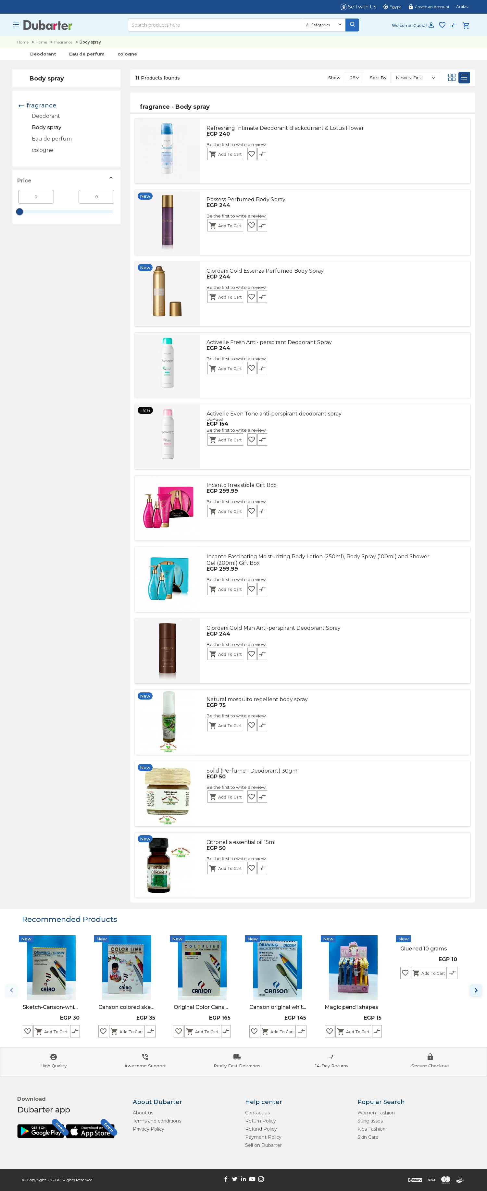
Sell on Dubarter (263, 1145)
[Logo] (47, 25)
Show (334, 77)
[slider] (19, 211)
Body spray (46, 127)
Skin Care (368, 1137)
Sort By (378, 77)
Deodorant (43, 53)
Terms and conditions (157, 1121)
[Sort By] (415, 77)
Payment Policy (263, 1137)
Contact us (257, 1113)
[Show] (354, 77)
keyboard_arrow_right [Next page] (476, 990)
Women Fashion (376, 1113)
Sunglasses (370, 1121)
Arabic (462, 6)
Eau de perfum (87, 53)
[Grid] (452, 79)
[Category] (324, 25)
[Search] (215, 25)
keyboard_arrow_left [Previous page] (11, 990)
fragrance (63, 42)
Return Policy (260, 1121)
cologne (127, 53)
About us (143, 1113)
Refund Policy (261, 1129)
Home (23, 42)
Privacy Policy (148, 1129)
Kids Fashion (371, 1129)
